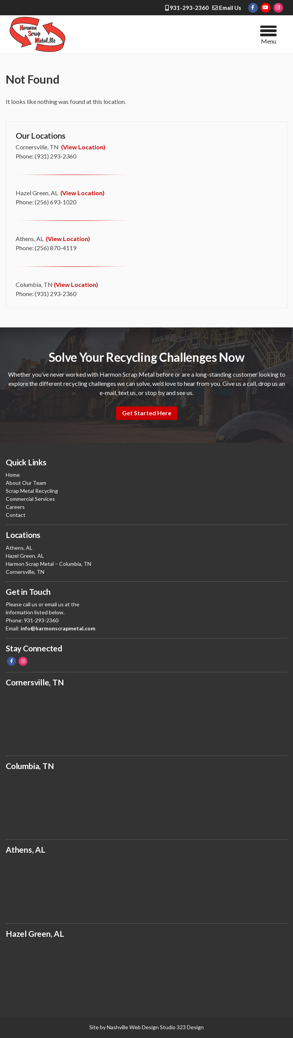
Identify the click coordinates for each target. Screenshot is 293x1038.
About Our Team (26, 482)
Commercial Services (30, 499)
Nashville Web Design (133, 1027)
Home (13, 474)
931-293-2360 (187, 7)
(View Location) (83, 147)
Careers (15, 507)
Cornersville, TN (25, 571)
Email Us (226, 7)
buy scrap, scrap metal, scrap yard (146, 719)
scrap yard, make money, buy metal (146, 970)
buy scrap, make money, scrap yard (146, 887)
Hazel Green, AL (25, 555)
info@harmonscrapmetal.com (58, 628)
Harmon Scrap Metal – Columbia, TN (48, 563)
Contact (16, 515)
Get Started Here (146, 412)
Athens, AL (19, 547)
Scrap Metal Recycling (32, 490)
